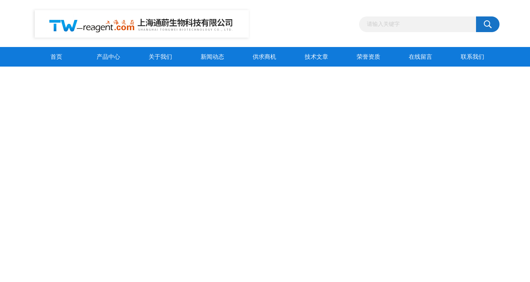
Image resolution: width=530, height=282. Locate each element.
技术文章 (316, 57)
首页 (56, 57)
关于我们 (160, 57)
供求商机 (264, 57)
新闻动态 (212, 57)
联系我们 (472, 57)
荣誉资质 (368, 57)
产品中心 (108, 57)
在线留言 (420, 57)
